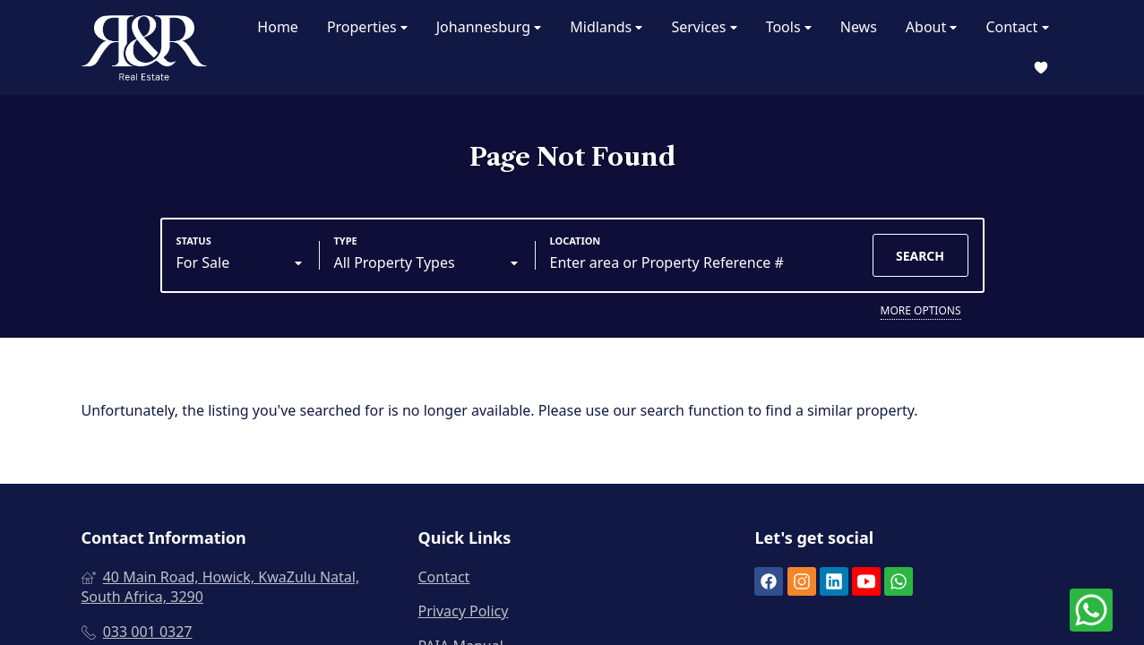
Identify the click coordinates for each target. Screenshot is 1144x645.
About (932, 27)
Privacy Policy (462, 611)
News (858, 27)
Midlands (606, 27)
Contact (1016, 27)
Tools (789, 27)
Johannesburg (489, 27)
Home (277, 27)
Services (703, 27)
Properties (367, 27)
